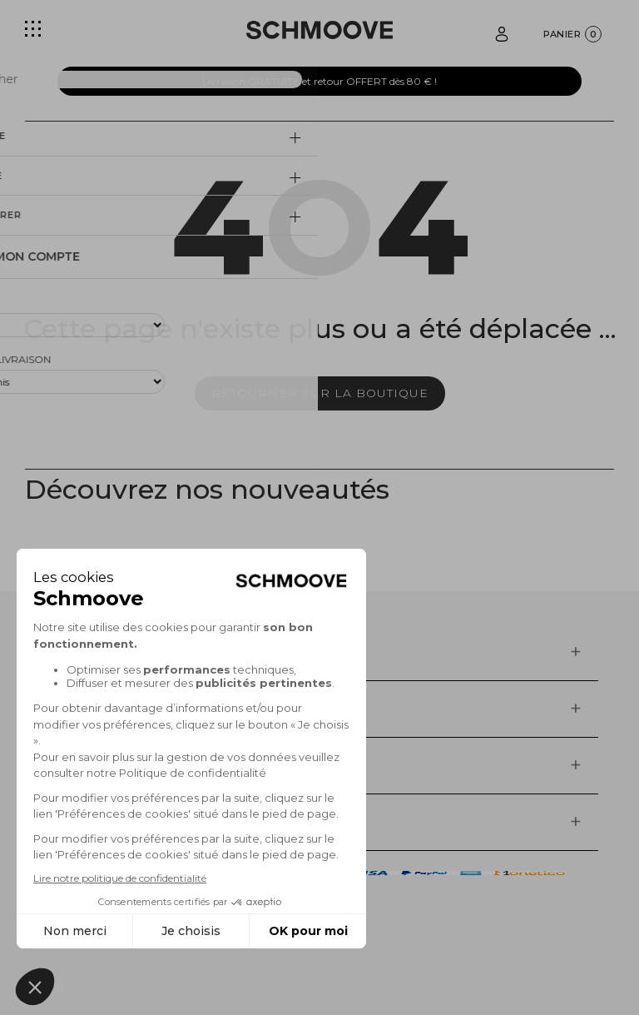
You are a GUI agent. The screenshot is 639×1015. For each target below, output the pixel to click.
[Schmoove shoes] (319, 30)
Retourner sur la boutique (319, 393)
